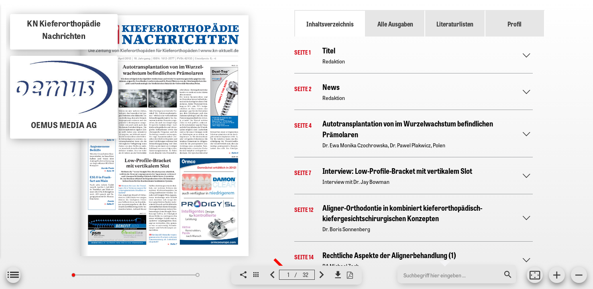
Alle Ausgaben (395, 23)
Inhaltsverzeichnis (330, 23)
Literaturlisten (454, 23)
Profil (514, 23)
